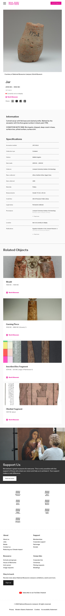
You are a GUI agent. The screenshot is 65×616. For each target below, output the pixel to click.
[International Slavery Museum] (17, 502)
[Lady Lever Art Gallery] (17, 520)
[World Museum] (47, 493)
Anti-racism (7, 565)
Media (5, 544)
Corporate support (39, 542)
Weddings (36, 567)
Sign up (8, 583)
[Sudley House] (47, 511)
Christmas (36, 562)
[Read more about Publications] (45, 232)
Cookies (37, 609)
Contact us (7, 547)
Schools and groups (9, 560)
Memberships (37, 539)
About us (6, 539)
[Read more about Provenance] (45, 214)
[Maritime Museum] (47, 502)
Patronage (36, 544)
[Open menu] (4, 3)
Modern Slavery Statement (24, 609)
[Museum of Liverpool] (17, 493)
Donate (35, 547)
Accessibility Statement (49, 609)
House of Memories (9, 562)
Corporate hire (38, 560)
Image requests (8, 567)
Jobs (4, 542)
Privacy (11, 609)
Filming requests (38, 565)
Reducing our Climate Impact (13, 549)
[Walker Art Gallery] (17, 511)
